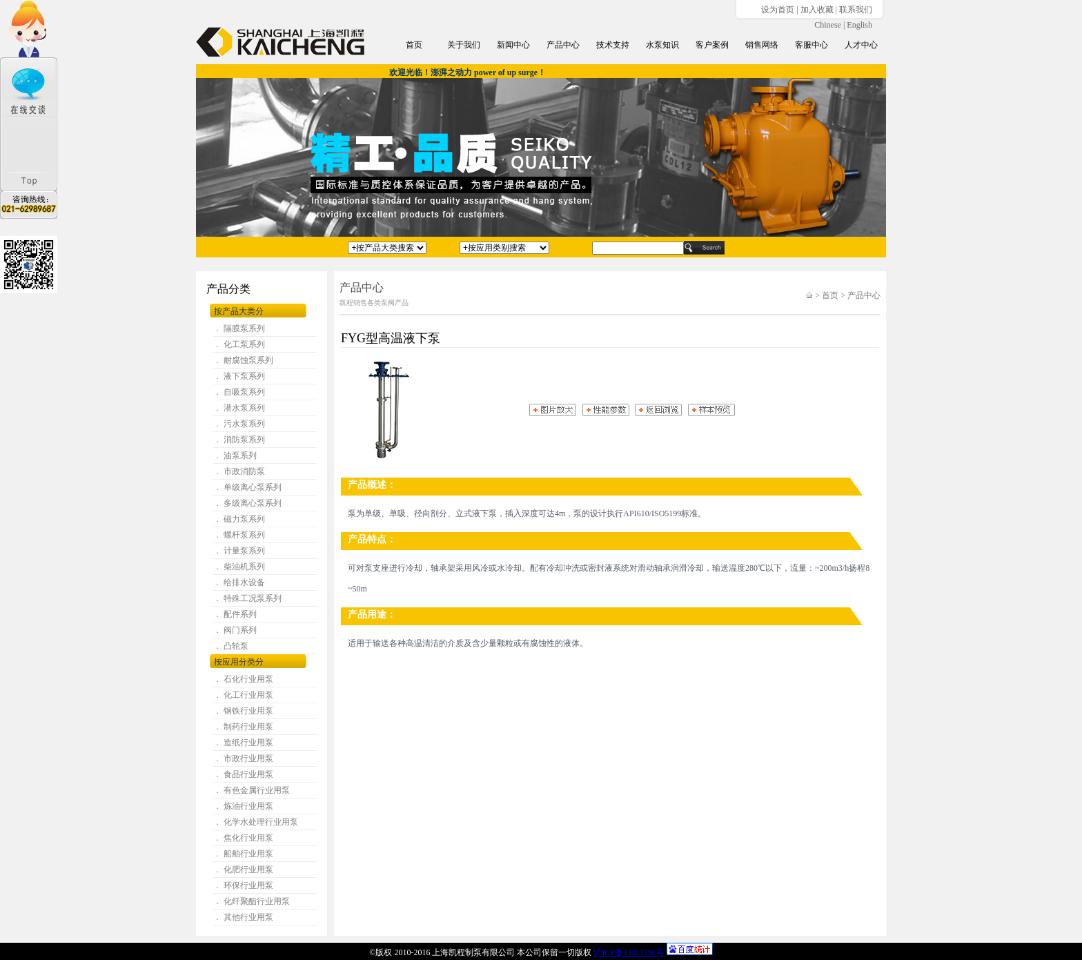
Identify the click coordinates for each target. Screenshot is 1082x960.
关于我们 (463, 45)
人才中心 (861, 45)
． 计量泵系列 (239, 551)
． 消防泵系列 (239, 439)
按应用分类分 (239, 662)
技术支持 (612, 45)
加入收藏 (817, 9)
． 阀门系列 (235, 630)
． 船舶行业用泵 (243, 854)
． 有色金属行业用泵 (251, 790)
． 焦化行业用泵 (243, 838)
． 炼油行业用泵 (243, 806)
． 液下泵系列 (239, 376)
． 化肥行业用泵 (243, 869)
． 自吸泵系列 (239, 392)
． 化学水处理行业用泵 (255, 822)
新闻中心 (513, 45)
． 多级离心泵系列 (247, 503)
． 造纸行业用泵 (243, 742)
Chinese (827, 25)
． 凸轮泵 (230, 646)
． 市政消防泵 (239, 471)
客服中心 (811, 45)
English (859, 25)
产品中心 (563, 45)
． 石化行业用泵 (243, 679)
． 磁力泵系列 (239, 519)
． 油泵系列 (235, 455)
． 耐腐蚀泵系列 (243, 360)
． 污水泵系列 (239, 424)
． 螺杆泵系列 (239, 535)
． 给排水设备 (239, 582)
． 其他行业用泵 (243, 917)
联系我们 (855, 9)
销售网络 (761, 45)
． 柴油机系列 (239, 566)
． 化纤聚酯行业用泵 (251, 901)
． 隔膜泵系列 (239, 328)
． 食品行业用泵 (243, 774)
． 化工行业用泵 (243, 695)
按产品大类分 (239, 311)
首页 (414, 45)
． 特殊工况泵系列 (247, 598)
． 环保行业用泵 (243, 885)
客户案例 (712, 45)
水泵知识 (662, 45)
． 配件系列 (235, 614)
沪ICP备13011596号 (628, 952)
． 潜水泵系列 (239, 408)
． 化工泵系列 (239, 344)
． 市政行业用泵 (243, 758)
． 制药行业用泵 (243, 727)
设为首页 (777, 9)
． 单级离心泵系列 (247, 487)
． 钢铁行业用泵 (243, 711)
